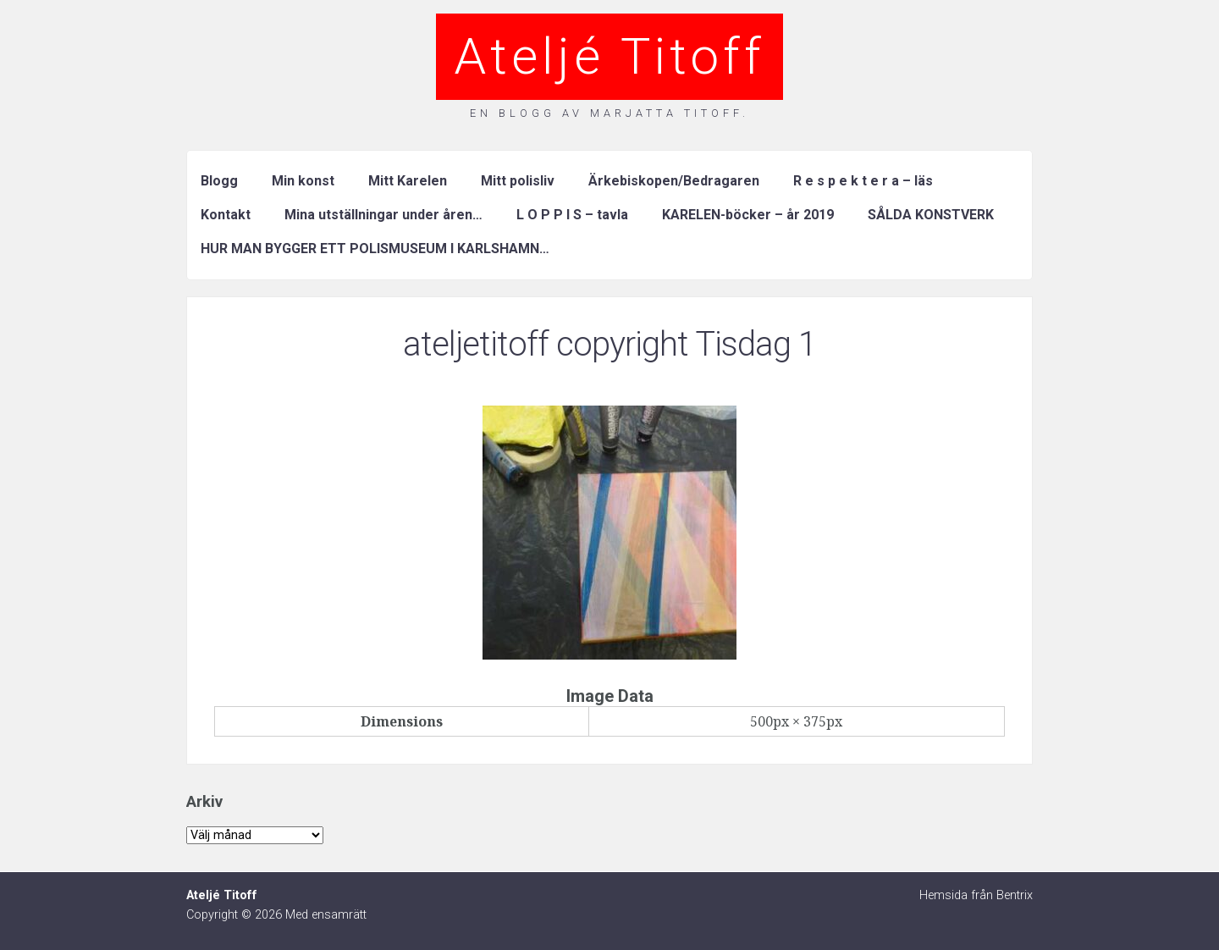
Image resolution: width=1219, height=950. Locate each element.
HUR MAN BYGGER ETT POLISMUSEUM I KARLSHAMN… (375, 248)
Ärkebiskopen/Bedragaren (673, 181)
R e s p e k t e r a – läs (863, 181)
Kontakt (226, 215)
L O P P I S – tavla (572, 215)
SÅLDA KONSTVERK (931, 215)
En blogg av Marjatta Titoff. (609, 113)
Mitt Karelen (407, 181)
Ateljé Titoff (609, 56)
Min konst (303, 181)
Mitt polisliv (517, 181)
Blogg (219, 181)
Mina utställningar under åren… (383, 215)
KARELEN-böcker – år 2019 (748, 215)
